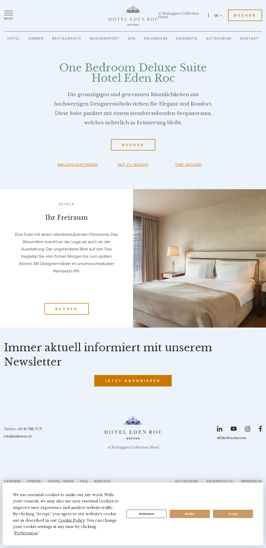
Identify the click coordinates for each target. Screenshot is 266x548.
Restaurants (66, 38)
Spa (132, 38)
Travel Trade (61, 481)
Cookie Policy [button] (71, 520)
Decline (190, 514)
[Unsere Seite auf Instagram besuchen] (247, 429)
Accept (232, 514)
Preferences (146, 514)
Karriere (12, 481)
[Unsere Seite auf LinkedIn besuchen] (219, 429)
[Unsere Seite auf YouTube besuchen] (234, 429)
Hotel (13, 38)
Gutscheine (219, 38)
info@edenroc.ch (18, 436)
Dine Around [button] (188, 164)
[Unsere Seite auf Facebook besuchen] (260, 429)
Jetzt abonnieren (133, 381)
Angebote (187, 38)
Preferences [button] (26, 533)
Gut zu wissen (133, 164)
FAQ (84, 481)
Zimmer (36, 38)
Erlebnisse (156, 38)
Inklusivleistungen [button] (77, 164)
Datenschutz (219, 481)
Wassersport (105, 38)
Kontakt (249, 38)
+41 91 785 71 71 (29, 429)
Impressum (251, 481)
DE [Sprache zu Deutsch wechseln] (218, 15)
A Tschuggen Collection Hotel (178, 15)
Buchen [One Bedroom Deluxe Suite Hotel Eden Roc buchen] (133, 145)
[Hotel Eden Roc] (133, 15)
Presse (34, 481)
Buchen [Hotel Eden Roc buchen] (245, 15)
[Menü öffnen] (8, 15)
